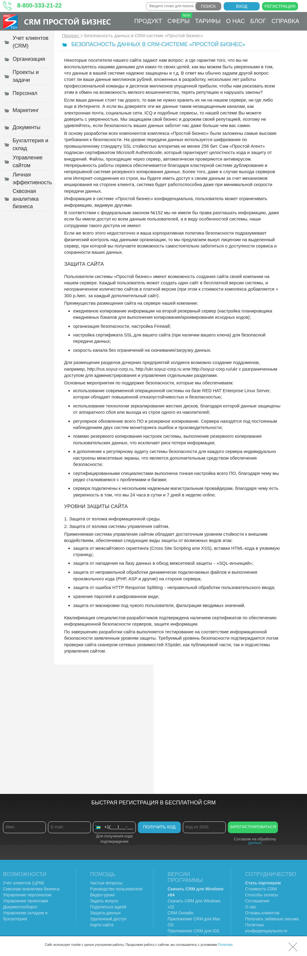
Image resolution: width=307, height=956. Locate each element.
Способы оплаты (261, 894)
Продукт (148, 21)
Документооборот (20, 906)
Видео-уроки (102, 894)
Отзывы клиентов (262, 912)
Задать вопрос (104, 900)
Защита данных (105, 912)
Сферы (179, 18)
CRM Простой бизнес (67, 21)
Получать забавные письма (272, 918)
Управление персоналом (27, 894)
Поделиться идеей (108, 906)
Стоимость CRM (261, 888)
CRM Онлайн (180, 912)
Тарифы (208, 21)
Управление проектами (25, 900)
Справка (286, 21)
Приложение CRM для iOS (193, 930)
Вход (241, 6)
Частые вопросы (106, 883)
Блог (258, 21)
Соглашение (257, 900)
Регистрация (280, 6)
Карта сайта (102, 924)
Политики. (226, 944)
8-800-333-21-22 (39, 5)
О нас (235, 21)
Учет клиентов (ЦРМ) (23, 883)
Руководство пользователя (116, 888)
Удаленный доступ (108, 918)
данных (255, 842)
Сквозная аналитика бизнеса (31, 888)
